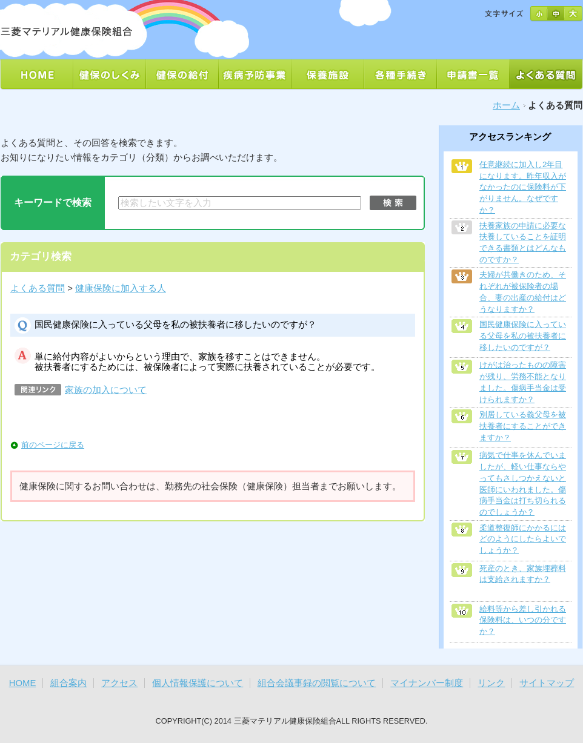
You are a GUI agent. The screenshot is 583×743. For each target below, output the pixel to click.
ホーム (506, 105)
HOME (22, 683)
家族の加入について (106, 390)
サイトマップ (546, 683)
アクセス (119, 683)
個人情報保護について (197, 683)
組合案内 (68, 683)
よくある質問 (37, 288)
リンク (491, 683)
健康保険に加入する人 (120, 288)
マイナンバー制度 (426, 683)
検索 (393, 203)
